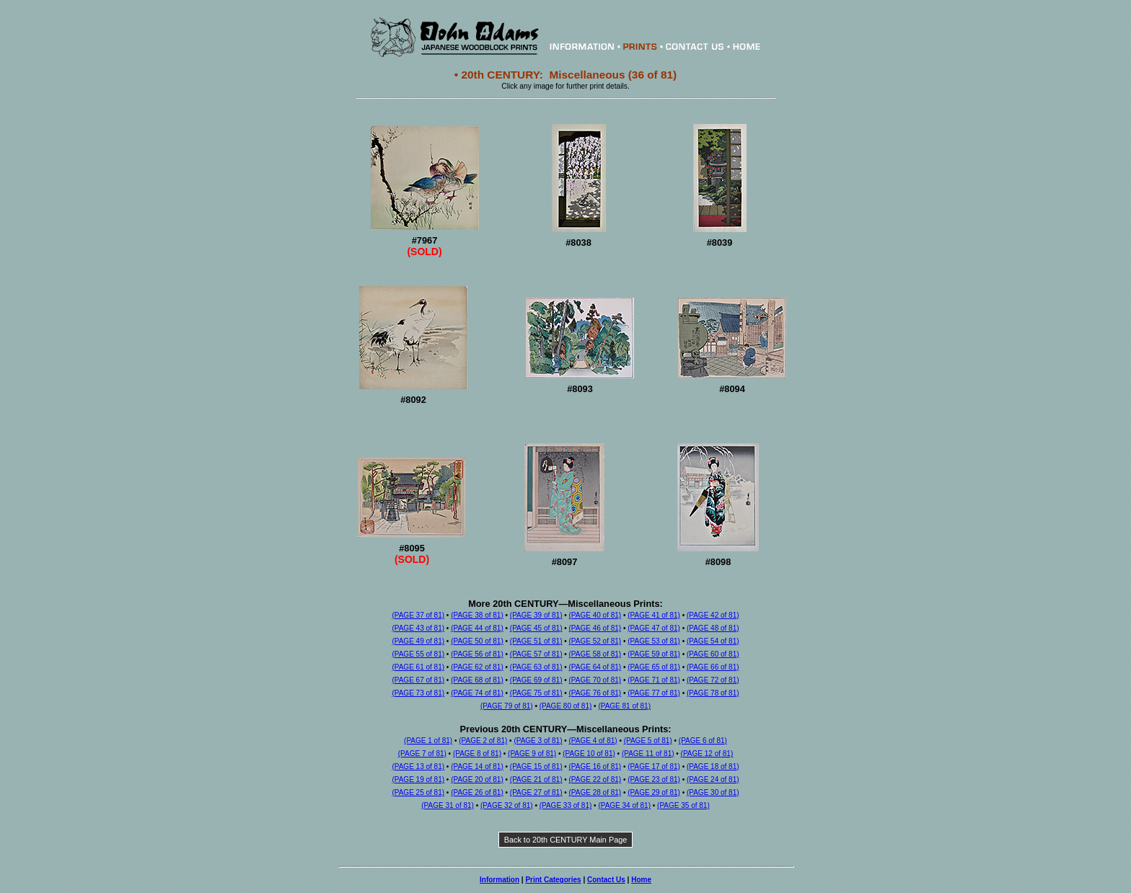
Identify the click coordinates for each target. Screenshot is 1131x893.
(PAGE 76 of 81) (595, 693)
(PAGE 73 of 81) (418, 693)
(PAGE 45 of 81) (536, 628)
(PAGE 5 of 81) (648, 741)
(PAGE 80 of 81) (566, 706)
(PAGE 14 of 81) (477, 766)
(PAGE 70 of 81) (595, 680)
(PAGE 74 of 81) (477, 693)
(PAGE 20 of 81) (477, 779)
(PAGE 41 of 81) (654, 615)
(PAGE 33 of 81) (566, 805)
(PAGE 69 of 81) (536, 680)
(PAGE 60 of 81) (713, 654)
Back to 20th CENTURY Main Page (566, 839)
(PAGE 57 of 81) (536, 654)
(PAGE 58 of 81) (595, 654)
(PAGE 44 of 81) (477, 628)
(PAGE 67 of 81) (418, 680)
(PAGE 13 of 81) (418, 766)
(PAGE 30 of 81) (713, 792)
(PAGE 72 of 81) (713, 680)
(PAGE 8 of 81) (477, 754)
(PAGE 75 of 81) (536, 693)
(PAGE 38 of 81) (477, 615)
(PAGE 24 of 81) (713, 779)
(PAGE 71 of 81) (654, 680)
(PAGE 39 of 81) (536, 615)
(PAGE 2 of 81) (483, 741)
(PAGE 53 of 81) (654, 641)
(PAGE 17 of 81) (654, 766)
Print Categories (553, 880)
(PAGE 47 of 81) (654, 628)
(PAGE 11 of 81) (648, 754)
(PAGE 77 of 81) (654, 693)
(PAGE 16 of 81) (595, 766)
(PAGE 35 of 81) (683, 805)
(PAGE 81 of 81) (624, 706)
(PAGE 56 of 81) (477, 654)
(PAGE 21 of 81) (536, 779)
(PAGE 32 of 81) (506, 805)
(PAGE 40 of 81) (595, 615)
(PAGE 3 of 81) (538, 741)
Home (641, 880)
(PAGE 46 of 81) (595, 628)
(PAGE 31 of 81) (447, 805)
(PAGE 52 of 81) (595, 641)
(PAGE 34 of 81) (624, 805)
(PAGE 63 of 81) (536, 667)
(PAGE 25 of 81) (418, 792)
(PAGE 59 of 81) (654, 654)
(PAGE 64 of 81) (595, 667)
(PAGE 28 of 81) (595, 792)
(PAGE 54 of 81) (713, 641)
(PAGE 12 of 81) (707, 754)
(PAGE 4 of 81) (593, 741)
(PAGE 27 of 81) (536, 792)
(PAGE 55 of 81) (418, 654)
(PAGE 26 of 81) (477, 792)
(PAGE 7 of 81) (422, 754)
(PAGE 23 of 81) (654, 779)
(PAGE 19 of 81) (418, 779)
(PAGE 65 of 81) (654, 667)
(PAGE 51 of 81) (536, 641)
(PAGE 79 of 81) (506, 706)
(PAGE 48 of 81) (713, 628)
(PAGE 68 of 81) (477, 680)
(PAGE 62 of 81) (477, 667)
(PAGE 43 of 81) (418, 628)
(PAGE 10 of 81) (589, 754)
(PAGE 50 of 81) (477, 641)
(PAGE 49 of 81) (418, 641)
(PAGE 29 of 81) (654, 792)
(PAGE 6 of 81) (703, 741)
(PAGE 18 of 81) (713, 766)
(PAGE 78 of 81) (713, 693)
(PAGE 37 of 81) (418, 615)
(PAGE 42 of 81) (713, 615)
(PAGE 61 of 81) (418, 667)
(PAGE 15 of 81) (536, 766)
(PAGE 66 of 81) (713, 667)
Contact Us (606, 880)
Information (499, 880)
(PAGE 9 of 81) (532, 754)
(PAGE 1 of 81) (428, 741)
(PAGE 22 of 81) (595, 779)
